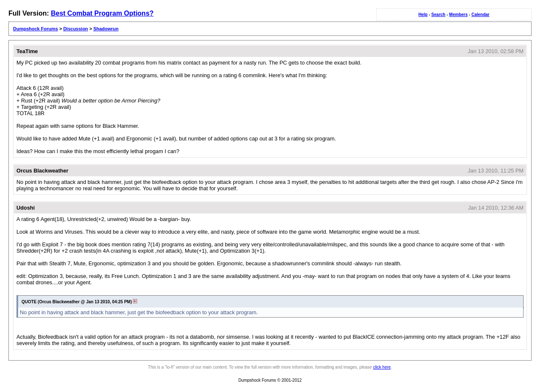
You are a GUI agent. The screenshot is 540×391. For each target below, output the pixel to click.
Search (438, 14)
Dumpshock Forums (35, 28)
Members (458, 14)
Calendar (480, 14)
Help (423, 14)
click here (382, 367)
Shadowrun (106, 28)
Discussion (75, 28)
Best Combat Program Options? (102, 13)
